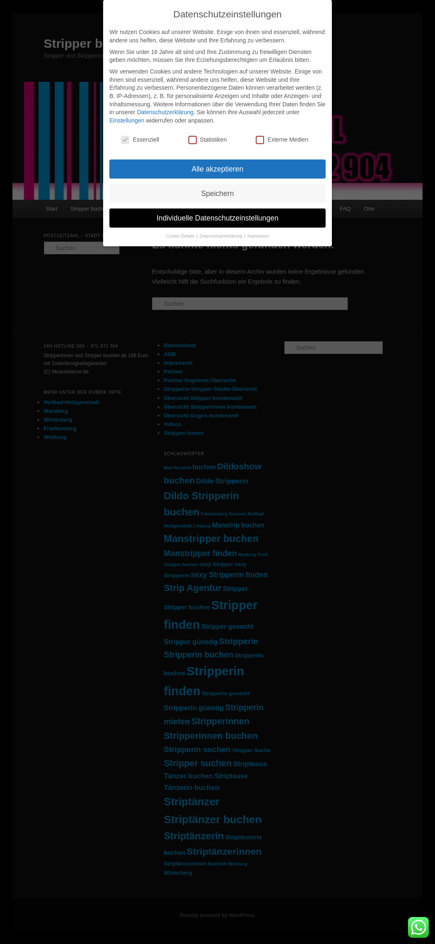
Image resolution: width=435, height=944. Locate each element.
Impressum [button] (258, 235)
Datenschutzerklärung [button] (221, 235)
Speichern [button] (217, 193)
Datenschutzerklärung (165, 112)
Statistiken (207, 140)
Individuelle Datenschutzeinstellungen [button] (218, 218)
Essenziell (140, 140)
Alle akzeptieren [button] (218, 169)
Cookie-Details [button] (180, 235)
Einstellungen (126, 120)
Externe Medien (282, 140)
